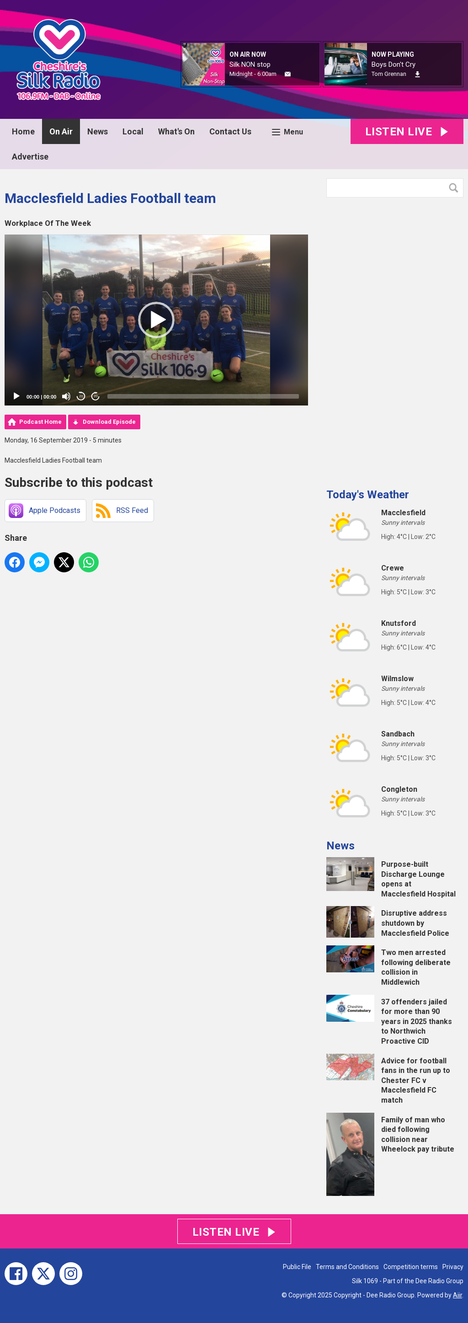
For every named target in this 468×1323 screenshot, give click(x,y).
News (97, 131)
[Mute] (66, 396)
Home (23, 131)
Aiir (457, 1295)
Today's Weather (367, 494)
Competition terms (410, 1266)
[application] (156, 320)
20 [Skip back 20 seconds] (81, 396)
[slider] (203, 396)
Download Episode (109, 421)
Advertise (30, 156)
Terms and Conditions (347, 1266)
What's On (176, 131)
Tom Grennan (389, 73)
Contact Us (230, 131)
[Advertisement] (394, 339)
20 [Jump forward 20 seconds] (96, 396)
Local (133, 131)
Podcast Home (40, 421)
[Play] (16, 396)
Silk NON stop (250, 64)
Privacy (452, 1266)
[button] (156, 320)
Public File (297, 1266)
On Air (61, 131)
